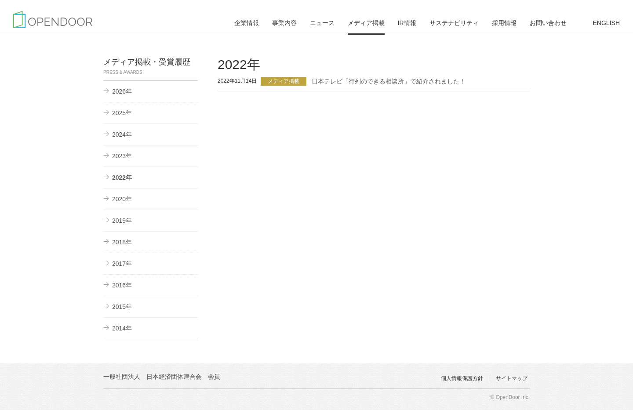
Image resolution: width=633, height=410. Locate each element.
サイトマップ (512, 378)
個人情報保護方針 (462, 378)
